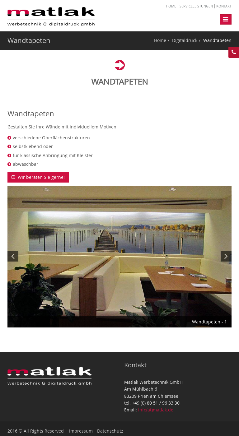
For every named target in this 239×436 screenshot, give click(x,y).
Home (171, 6)
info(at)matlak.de (155, 410)
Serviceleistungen (196, 6)
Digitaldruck (184, 40)
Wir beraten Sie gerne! (38, 177)
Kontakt (224, 6)
